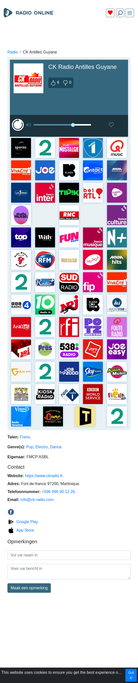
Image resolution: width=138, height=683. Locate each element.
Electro (41, 447)
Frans (25, 437)
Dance (55, 447)
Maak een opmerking (29, 588)
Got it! (131, 675)
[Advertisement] (69, 32)
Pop (29, 447)
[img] (129, 13)
